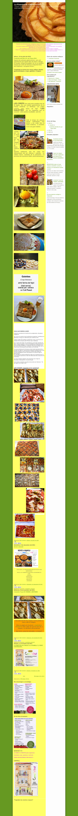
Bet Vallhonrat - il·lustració (55, 81)
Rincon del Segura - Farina (55, 79)
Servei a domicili (18, 547)
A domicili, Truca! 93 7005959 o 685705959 (26, 592)
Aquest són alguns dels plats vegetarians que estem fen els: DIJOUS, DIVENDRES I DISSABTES (55, 156)
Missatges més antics (39, 676)
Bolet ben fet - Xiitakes (54, 78)
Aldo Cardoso (59, 63)
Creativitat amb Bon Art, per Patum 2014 (25, 58)
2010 (49, 132)
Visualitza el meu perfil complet (54, 72)
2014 (49, 123)
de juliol (52, 125)
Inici (24, 676)
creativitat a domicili (30, 588)
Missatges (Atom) (25, 679)
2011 (49, 130)
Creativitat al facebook (54, 58)
